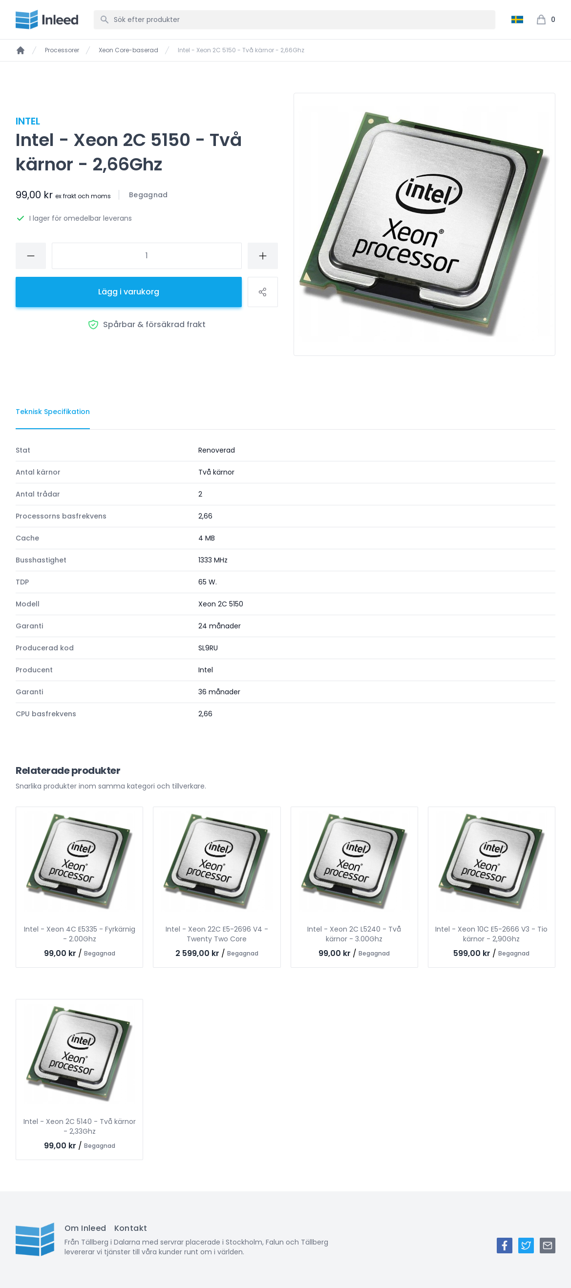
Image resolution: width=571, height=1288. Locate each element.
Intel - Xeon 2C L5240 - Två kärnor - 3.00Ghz (354, 934)
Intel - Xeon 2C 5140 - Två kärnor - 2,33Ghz (79, 1126)
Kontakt (131, 1228)
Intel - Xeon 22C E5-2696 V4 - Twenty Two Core (217, 934)
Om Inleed (85, 1228)
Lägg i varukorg (128, 291)
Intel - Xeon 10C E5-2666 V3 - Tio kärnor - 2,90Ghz (491, 934)
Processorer (62, 50)
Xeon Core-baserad (128, 50)
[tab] (53, 412)
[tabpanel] (285, 582)
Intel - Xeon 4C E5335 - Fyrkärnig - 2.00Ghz (79, 934)
